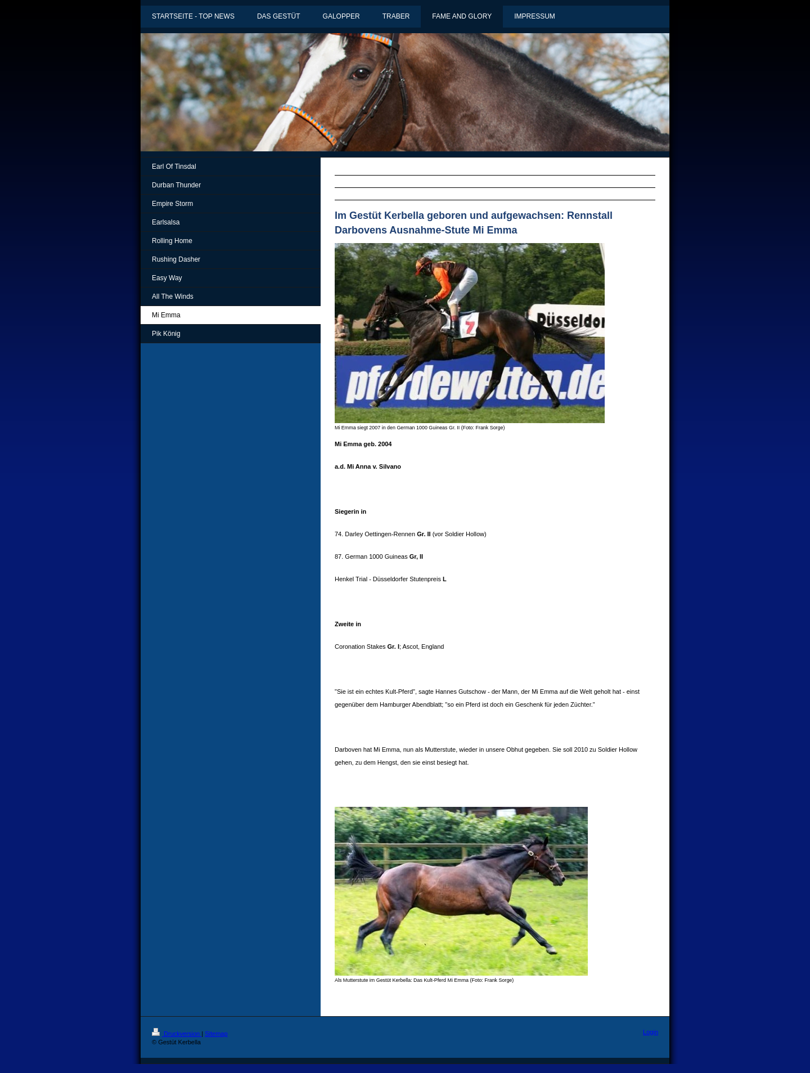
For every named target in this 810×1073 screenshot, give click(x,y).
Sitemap (216, 1033)
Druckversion (176, 1033)
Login (650, 1032)
